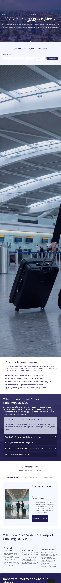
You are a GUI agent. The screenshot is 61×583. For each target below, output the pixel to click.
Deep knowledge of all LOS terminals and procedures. (23, 419)
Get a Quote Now (52, 58)
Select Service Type (7, 55)
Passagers (27, 55)
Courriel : (38, 55)
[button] (27, 3)
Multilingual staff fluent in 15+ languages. (19, 443)
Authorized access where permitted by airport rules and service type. (29, 448)
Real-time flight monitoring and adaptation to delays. (23, 437)
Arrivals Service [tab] (12, 478)
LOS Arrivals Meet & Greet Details (40, 519)
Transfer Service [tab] (48, 478)
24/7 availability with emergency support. (19, 454)
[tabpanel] (30, 504)
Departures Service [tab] (30, 478)
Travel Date (17, 55)
